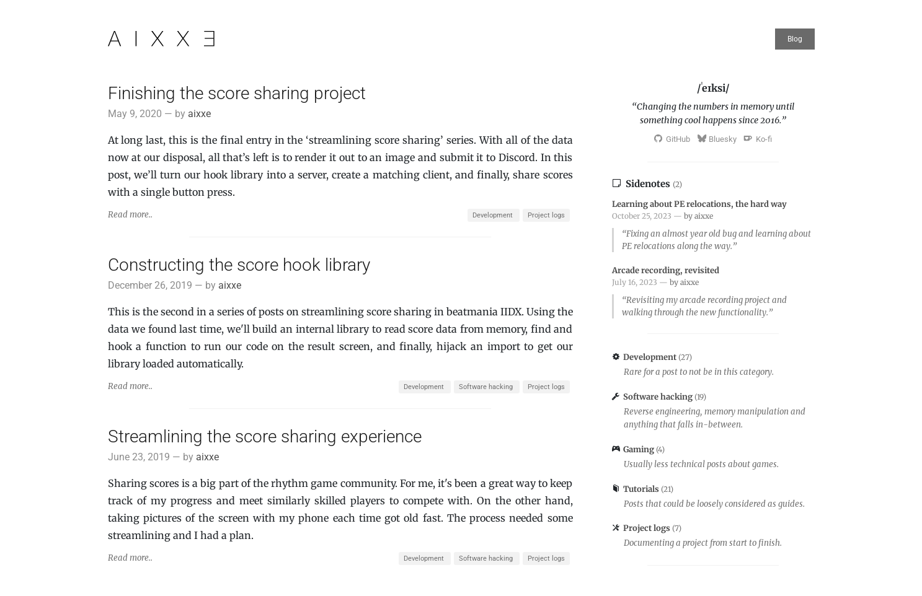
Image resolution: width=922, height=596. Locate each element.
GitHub (672, 139)
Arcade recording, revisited (665, 270)
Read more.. (130, 214)
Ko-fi (758, 139)
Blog (794, 39)
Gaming (639, 449)
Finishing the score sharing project (237, 93)
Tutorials (642, 489)
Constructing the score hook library (239, 265)
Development (493, 215)
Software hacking (487, 387)
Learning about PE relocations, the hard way (699, 204)
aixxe (199, 114)
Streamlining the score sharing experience (265, 436)
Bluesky (717, 139)
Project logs (546, 215)
